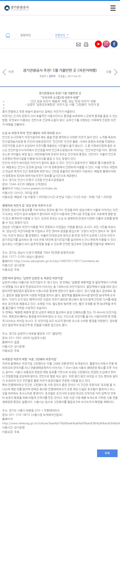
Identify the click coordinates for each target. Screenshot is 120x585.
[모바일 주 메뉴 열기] (113, 8)
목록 (107, 453)
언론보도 (62, 35)
